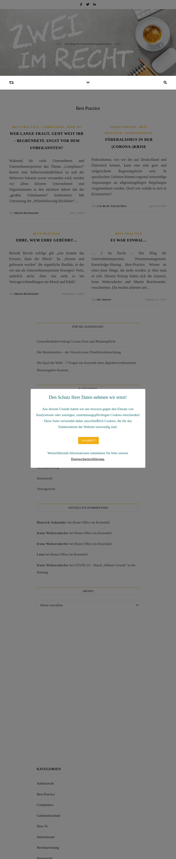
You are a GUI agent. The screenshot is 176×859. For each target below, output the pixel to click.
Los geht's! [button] (89, 440)
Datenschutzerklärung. (88, 459)
